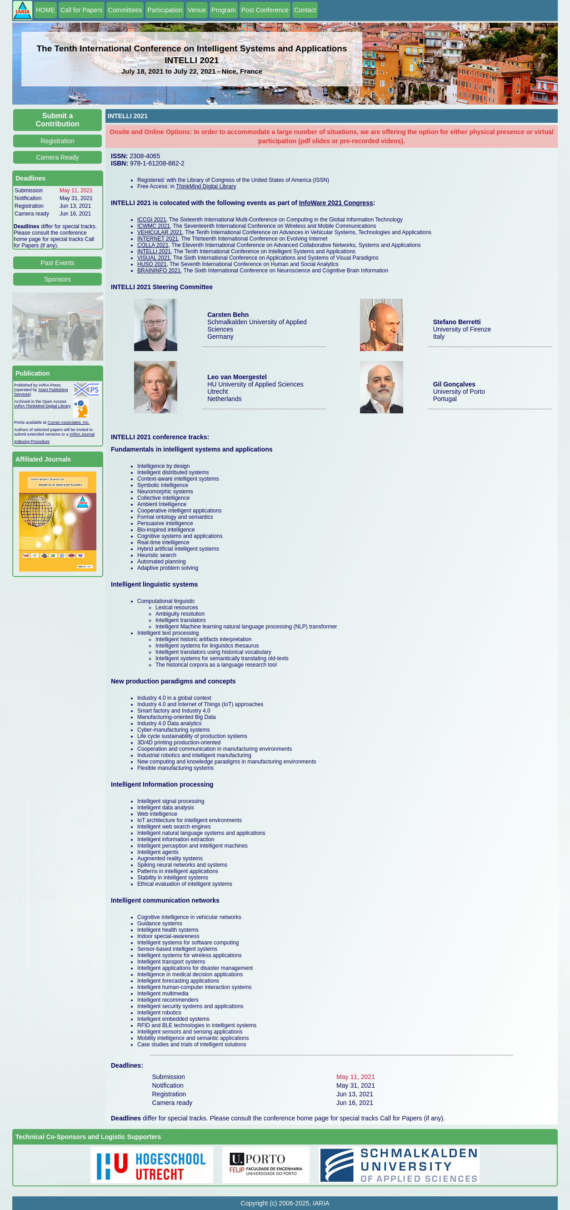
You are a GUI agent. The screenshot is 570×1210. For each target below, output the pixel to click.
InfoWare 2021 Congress (336, 202)
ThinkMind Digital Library (206, 186)
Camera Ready (57, 157)
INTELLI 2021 (154, 251)
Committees (125, 10)
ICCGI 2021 (151, 219)
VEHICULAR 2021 (159, 232)
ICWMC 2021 (153, 226)
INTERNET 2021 (157, 239)
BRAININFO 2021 (158, 270)
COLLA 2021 (153, 245)
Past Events (57, 262)
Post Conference (265, 10)
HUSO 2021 (152, 264)
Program (223, 10)
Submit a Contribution (58, 120)
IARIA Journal (82, 434)
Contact (305, 10)
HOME (45, 10)
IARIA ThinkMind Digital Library (42, 406)
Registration (57, 141)
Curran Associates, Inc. (69, 422)
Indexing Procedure (32, 441)
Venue (197, 10)
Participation (164, 10)
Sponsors (57, 279)
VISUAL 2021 (153, 258)
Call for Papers (81, 10)
